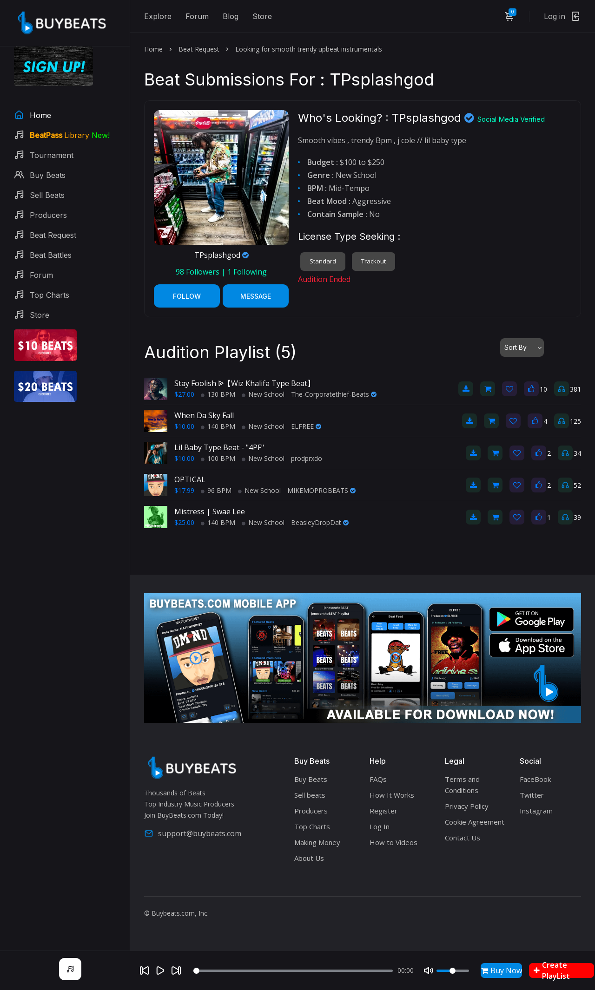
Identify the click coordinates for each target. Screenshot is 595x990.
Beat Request (198, 49)
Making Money (317, 842)
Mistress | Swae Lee (209, 511)
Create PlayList (552, 970)
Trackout (373, 261)
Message (255, 296)
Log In (380, 826)
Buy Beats (310, 779)
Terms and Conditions (462, 784)
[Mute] (428, 970)
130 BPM (218, 394)
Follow (187, 296)
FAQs (378, 779)
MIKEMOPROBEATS (321, 490)
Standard (323, 261)
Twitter (532, 795)
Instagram (536, 810)
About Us (309, 858)
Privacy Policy (467, 806)
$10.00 (184, 426)
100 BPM (218, 458)
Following (247, 272)
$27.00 (184, 394)
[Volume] (452, 970)
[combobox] (522, 347)
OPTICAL (189, 479)
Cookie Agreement (474, 821)
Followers (198, 272)
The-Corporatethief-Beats (334, 394)
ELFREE (306, 426)
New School (263, 394)
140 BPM (218, 426)
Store (262, 16)
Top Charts (312, 826)
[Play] (160, 970)
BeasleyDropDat (320, 522)
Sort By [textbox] (515, 347)
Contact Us (462, 837)
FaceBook (535, 779)
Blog (230, 16)
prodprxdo (306, 458)
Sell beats (309, 795)
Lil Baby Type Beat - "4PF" (219, 447)
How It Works (392, 795)
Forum (197, 16)
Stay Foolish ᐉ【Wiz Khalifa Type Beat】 (244, 383)
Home (153, 49)
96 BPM (216, 490)
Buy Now (501, 970)
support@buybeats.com (192, 833)
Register (383, 810)
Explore (158, 16)
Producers (311, 810)
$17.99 (184, 490)
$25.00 (184, 522)
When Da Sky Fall (204, 415)
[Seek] (293, 970)
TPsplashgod (221, 255)
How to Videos (393, 842)
